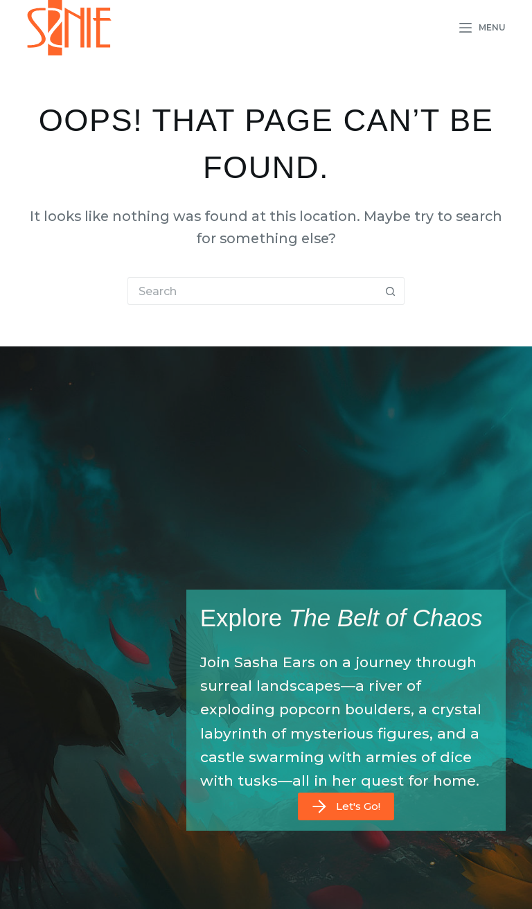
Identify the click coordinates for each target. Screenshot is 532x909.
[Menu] (482, 28)
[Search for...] (252, 291)
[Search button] (391, 291)
